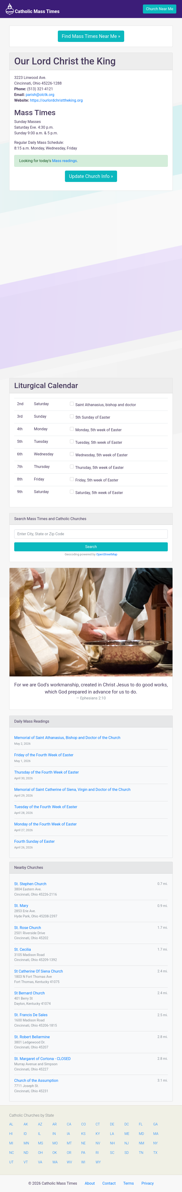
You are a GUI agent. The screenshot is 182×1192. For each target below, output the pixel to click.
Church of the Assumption (36, 1080)
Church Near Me (159, 9)
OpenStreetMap (106, 554)
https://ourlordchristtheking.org (56, 100)
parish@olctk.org (40, 94)
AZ (40, 1124)
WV (69, 1162)
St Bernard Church (29, 993)
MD (141, 1134)
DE (112, 1124)
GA (155, 1124)
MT (69, 1143)
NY (155, 1143)
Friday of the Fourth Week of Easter (43, 755)
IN (54, 1134)
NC (11, 1153)
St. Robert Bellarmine (32, 1037)
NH (112, 1143)
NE (83, 1143)
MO (54, 1143)
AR (54, 1124)
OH (40, 1153)
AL (11, 1124)
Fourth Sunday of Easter (34, 841)
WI (83, 1162)
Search (91, 546)
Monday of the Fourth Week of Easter (45, 824)
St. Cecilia (22, 949)
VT (26, 1162)
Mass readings (64, 161)
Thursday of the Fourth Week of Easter (46, 772)
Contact (109, 1183)
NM (141, 1143)
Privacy (147, 1183)
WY (98, 1162)
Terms (128, 1183)
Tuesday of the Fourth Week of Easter (45, 807)
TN (141, 1153)
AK (26, 1124)
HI (11, 1134)
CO (83, 1124)
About (90, 1183)
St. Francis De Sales (31, 1015)
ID (25, 1134)
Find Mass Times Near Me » (91, 36)
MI (11, 1143)
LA (112, 1134)
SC (112, 1153)
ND (26, 1153)
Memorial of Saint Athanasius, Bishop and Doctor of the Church (67, 737)
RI (97, 1153)
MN (26, 1143)
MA (155, 1134)
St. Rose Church (27, 927)
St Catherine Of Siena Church (38, 971)
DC (126, 1124)
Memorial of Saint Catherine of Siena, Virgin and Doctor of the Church (72, 789)
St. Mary (21, 905)
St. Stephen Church (30, 884)
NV (98, 1143)
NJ (126, 1143)
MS (40, 1143)
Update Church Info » (91, 176)
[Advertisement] (91, 229)
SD (126, 1153)
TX (155, 1153)
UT (11, 1162)
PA (83, 1153)
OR (69, 1153)
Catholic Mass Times (32, 9)
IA (68, 1134)
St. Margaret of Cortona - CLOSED (42, 1058)
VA (40, 1162)
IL (39, 1134)
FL (141, 1124)
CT (98, 1124)
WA (54, 1162)
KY (98, 1134)
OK (54, 1153)
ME (126, 1134)
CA (69, 1124)
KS (83, 1134)
